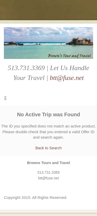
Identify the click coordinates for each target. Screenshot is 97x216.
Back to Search (48, 148)
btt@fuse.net (67, 78)
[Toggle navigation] (5, 99)
